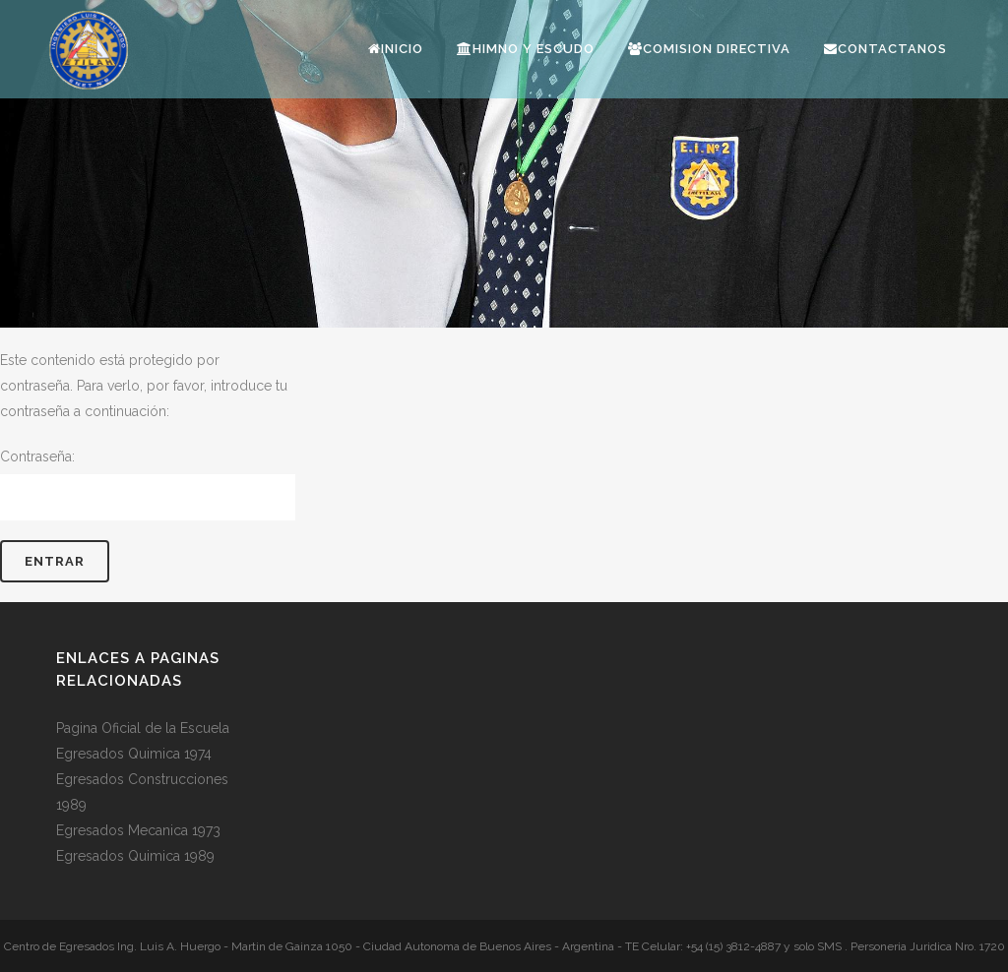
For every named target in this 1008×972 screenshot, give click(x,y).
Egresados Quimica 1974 (134, 753)
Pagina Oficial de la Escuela (142, 728)
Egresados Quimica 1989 (135, 856)
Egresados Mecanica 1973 (138, 830)
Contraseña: (147, 484)
